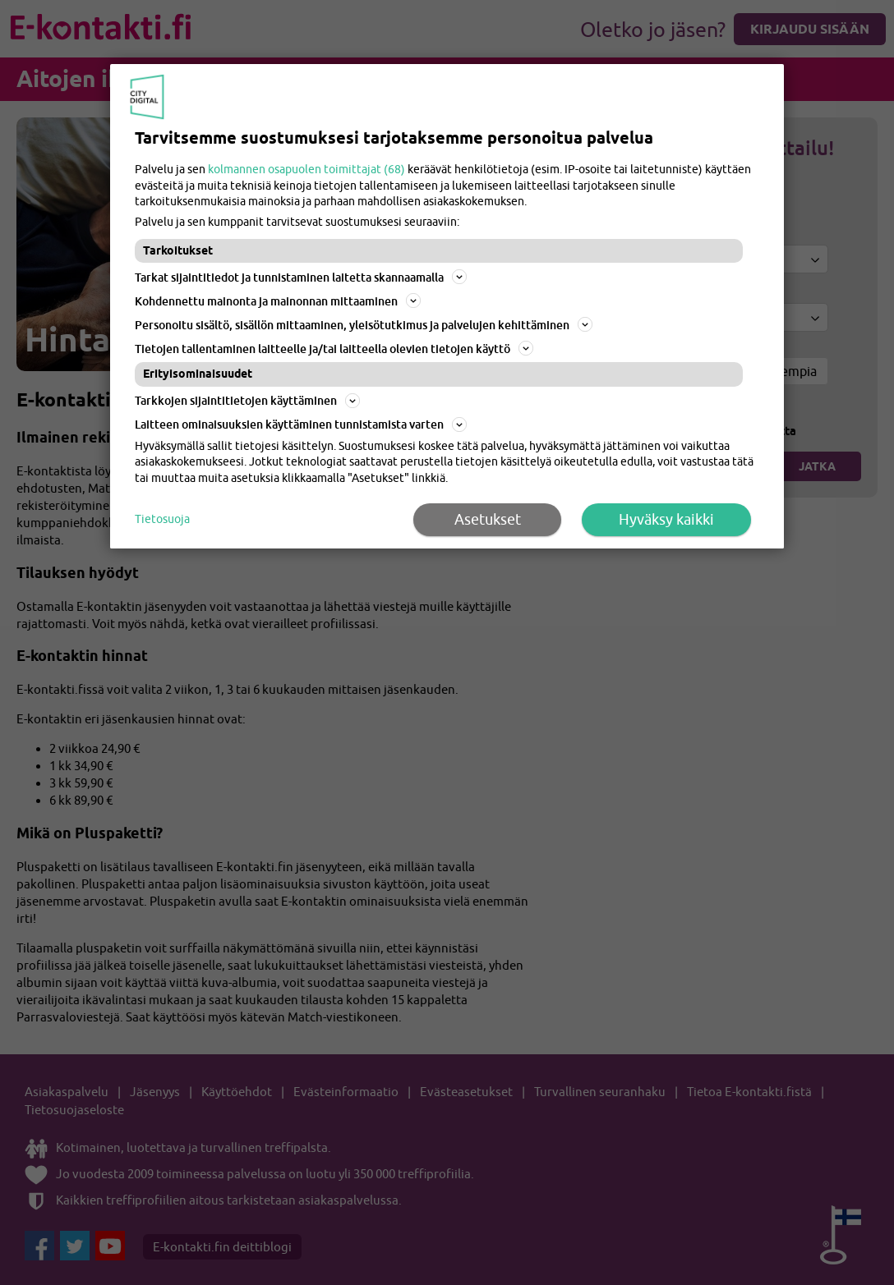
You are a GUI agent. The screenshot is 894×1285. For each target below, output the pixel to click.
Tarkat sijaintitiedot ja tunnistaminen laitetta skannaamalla (301, 276)
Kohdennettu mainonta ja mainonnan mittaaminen (278, 300)
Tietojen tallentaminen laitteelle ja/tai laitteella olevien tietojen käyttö (334, 348)
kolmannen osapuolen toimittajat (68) (306, 169)
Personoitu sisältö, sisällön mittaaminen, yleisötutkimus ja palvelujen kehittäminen (363, 324)
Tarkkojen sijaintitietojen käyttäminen (247, 400)
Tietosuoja (162, 518)
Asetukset (487, 519)
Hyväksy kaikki (666, 519)
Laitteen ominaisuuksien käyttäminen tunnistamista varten (301, 424)
